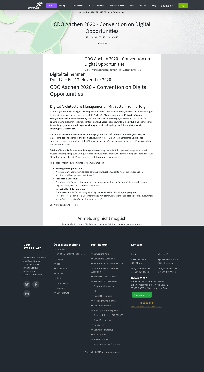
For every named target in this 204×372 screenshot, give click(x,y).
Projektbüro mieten (102, 295)
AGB (57, 278)
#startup (66, 224)
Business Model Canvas (103, 276)
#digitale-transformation (120, 224)
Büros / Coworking (97, 5)
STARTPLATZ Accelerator (104, 281)
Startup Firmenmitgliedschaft (107, 310)
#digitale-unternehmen (96, 224)
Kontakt (59, 249)
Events (133, 5)
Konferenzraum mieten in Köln (107, 263)
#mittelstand (77, 224)
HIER (75, 204)
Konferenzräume (117, 5)
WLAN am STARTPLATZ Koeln (70, 254)
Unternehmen (78, 5)
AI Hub (51, 5)
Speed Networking (101, 320)
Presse (58, 258)
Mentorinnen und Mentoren (106, 344)
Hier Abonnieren (142, 294)
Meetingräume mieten (103, 300)
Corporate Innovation (103, 286)
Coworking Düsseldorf (103, 258)
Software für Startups (102, 329)
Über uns (143, 5)
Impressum (61, 283)
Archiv (58, 273)
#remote (137, 224)
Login (183, 5)
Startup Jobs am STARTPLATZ (107, 315)
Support (59, 287)
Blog (154, 5)
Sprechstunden (99, 339)
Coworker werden (101, 305)
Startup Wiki (98, 334)
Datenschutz (61, 292)
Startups (63, 5)
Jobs (57, 263)
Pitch (95, 291)
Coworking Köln (100, 253)
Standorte (60, 268)
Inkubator (97, 324)
